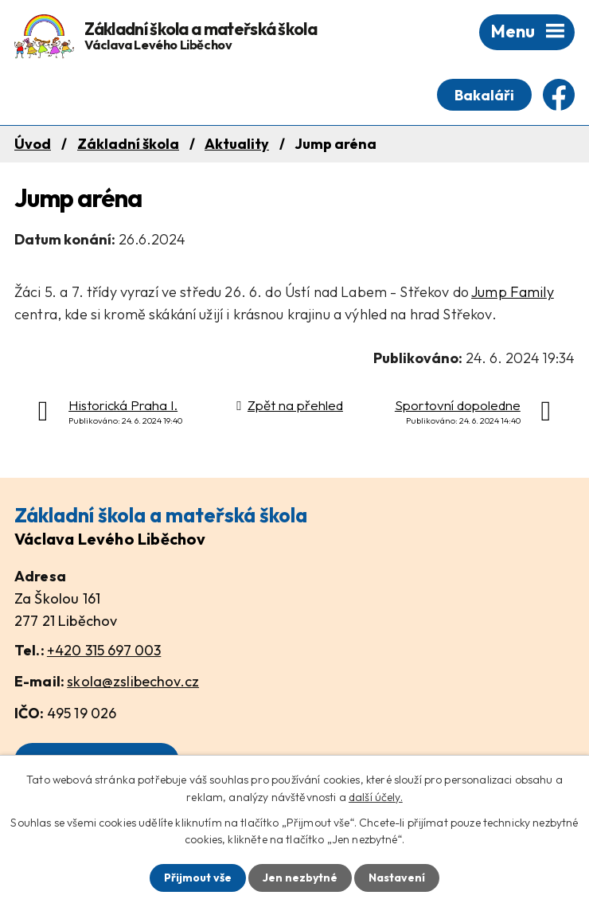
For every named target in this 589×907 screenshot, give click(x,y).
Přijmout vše (198, 877)
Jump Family (512, 292)
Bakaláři (484, 95)
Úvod (32, 144)
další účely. (376, 797)
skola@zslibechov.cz (133, 681)
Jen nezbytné (300, 877)
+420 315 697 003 (104, 650)
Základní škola (128, 144)
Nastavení (397, 877)
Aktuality (237, 144)
